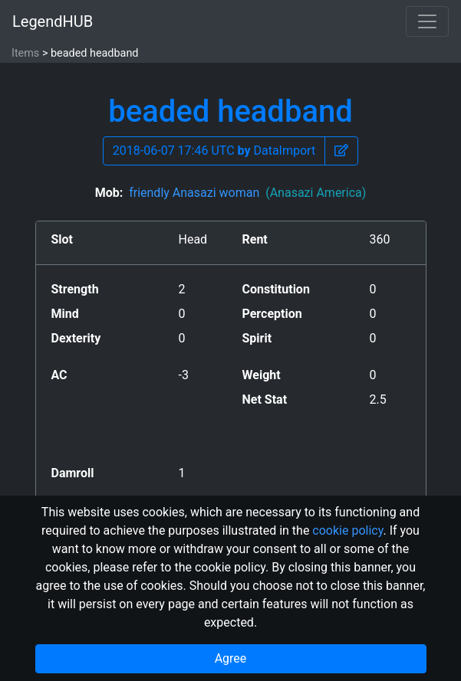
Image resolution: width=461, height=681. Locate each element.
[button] (341, 150)
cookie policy (347, 530)
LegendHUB (52, 21)
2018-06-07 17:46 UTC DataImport (214, 150)
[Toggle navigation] (427, 21)
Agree (231, 658)
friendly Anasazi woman (247, 192)
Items (25, 53)
